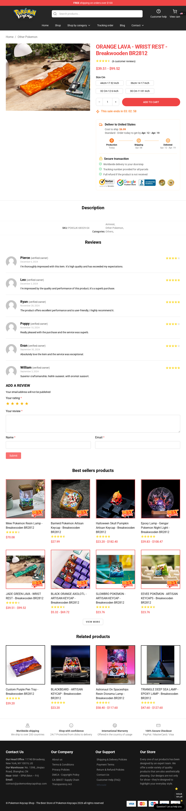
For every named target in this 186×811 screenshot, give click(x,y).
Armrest (110, 224)
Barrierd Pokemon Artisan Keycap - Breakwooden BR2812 (67, 528)
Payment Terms (105, 764)
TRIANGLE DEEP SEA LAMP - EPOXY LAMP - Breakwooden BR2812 (159, 694)
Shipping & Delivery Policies (112, 759)
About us (57, 759)
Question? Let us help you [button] (169, 806)
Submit (13, 455)
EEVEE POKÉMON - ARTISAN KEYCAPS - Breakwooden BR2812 (159, 598)
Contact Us (103, 774)
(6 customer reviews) (124, 61)
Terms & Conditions (63, 764)
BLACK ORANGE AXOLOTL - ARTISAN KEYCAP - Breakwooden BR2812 (68, 598)
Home (9, 37)
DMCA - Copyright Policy (65, 774)
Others (109, 231)
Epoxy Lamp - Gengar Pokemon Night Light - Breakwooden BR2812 (155, 528)
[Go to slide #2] (57, 118)
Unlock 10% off (179, 795)
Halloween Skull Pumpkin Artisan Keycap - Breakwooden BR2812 (115, 528)
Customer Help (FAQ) (108, 779)
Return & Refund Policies (110, 769)
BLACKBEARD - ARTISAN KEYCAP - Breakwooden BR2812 (67, 694)
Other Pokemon (27, 37)
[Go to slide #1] (38, 118)
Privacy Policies (61, 769)
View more (93, 622)
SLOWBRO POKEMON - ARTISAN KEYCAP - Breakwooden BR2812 (110, 598)
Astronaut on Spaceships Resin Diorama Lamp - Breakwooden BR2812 (112, 694)
